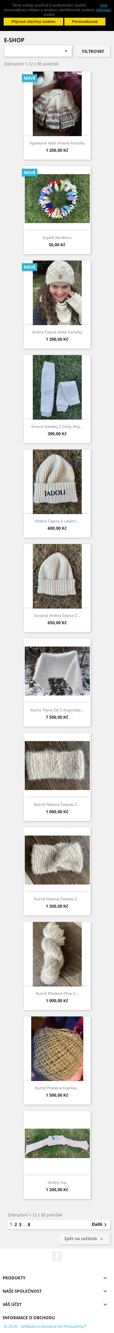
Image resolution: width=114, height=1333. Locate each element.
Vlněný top (57, 1182)
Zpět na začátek (84, 1239)
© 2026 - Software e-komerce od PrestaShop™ (45, 1326)
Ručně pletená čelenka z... (57, 804)
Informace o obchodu (29, 1318)
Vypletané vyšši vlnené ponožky (57, 143)
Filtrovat (93, 51)
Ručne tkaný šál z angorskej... (57, 709)
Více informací (103, 7)
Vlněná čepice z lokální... (57, 521)
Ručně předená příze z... (57, 993)
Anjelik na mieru (57, 237)
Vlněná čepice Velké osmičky (57, 332)
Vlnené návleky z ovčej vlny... (57, 426)
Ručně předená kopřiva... (57, 1087)
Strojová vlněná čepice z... (57, 615)
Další (100, 1225)
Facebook (57, 1256)
